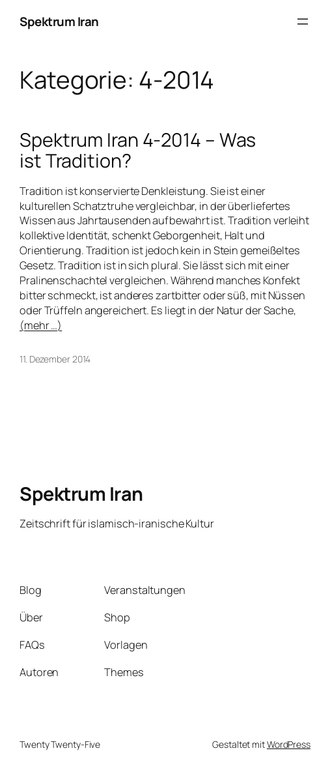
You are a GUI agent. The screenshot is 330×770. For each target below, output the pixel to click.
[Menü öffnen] (302, 21)
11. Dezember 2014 (55, 359)
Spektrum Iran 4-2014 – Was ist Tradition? (138, 150)
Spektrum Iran (59, 21)
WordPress (288, 744)
